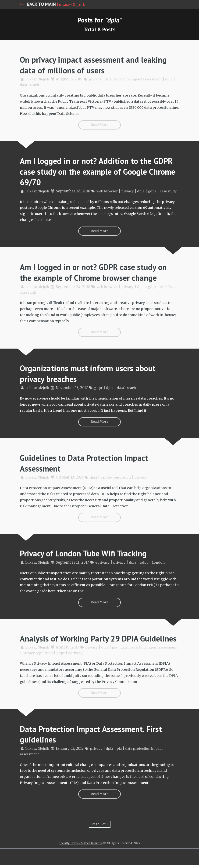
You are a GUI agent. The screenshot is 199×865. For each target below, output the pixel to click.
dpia (24, 84)
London (164, 573)
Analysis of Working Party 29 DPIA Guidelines (84, 653)
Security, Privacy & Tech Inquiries (81, 859)
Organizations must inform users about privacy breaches (93, 386)
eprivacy (105, 573)
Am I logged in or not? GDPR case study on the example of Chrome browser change (94, 280)
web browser (110, 190)
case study (48, 306)
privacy (97, 79)
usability (27, 306)
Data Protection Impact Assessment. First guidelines (97, 753)
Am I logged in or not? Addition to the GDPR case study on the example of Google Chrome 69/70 (91, 170)
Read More (100, 124)
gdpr (157, 190)
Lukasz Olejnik (71, 4)
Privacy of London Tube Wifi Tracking (89, 564)
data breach (41, 84)
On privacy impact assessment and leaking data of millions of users (84, 65)
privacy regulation (119, 489)
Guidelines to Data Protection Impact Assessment (89, 475)
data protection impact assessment (139, 79)
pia (118, 668)
